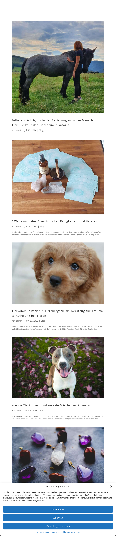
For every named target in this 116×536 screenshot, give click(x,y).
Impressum (76, 532)
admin (19, 130)
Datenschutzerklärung (60, 532)
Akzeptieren (58, 509)
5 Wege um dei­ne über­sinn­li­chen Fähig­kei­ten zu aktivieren (54, 221)
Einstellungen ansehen (58, 526)
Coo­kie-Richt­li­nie (42, 532)
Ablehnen (58, 517)
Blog (41, 130)
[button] (111, 486)
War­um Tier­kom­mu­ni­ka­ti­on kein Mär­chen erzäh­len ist (51, 405)
